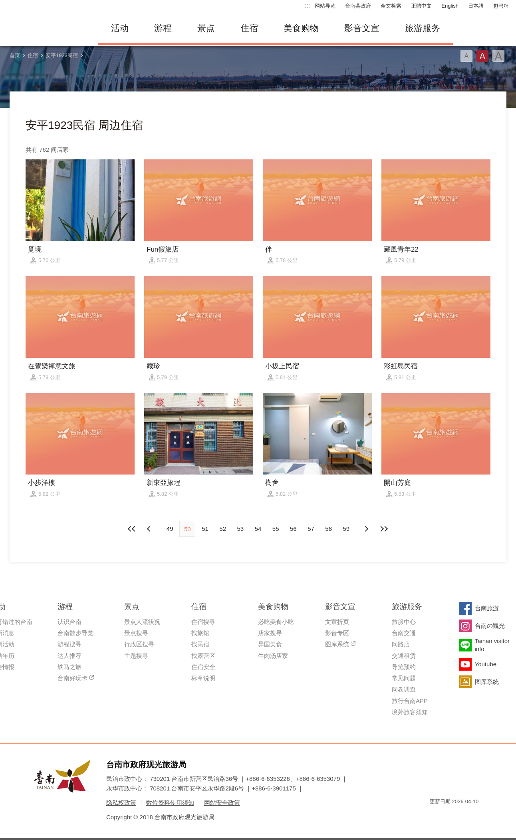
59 (346, 528)
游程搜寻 (69, 644)
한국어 (501, 6)
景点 (206, 28)
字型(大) (498, 56)
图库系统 (337, 644)
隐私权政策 (121, 802)
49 (170, 528)
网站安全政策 (222, 802)
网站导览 (325, 6)
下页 (150, 529)
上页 (366, 529)
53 (240, 528)
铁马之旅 (69, 666)
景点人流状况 (142, 621)
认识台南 (69, 621)
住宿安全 (203, 666)
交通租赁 (404, 655)
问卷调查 (404, 689)
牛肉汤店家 (273, 655)
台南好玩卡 (72, 678)
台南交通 (404, 633)
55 (275, 528)
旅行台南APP (410, 700)
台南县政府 (358, 6)
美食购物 (301, 28)
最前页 (132, 529)
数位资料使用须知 (170, 802)
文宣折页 (337, 621)
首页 (15, 55)
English (449, 6)
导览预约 (404, 666)
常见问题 (404, 678)
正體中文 (421, 6)
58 (328, 528)
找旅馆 (200, 633)
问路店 (401, 644)
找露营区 (203, 655)
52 (222, 528)
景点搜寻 (136, 633)
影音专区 (337, 633)
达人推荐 (69, 655)
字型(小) (466, 56)
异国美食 (270, 644)
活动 (120, 28)
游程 (163, 28)
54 (258, 528)
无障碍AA (464, 816)
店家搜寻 (270, 633)
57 (311, 528)
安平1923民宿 (62, 55)
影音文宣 (361, 28)
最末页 (384, 529)
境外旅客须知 (410, 712)
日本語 (476, 6)
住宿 (249, 28)
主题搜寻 (136, 655)
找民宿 (200, 644)
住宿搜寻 (203, 621)
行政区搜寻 (139, 644)
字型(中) (482, 56)
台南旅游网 (46, 28)
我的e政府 (436, 816)
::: (307, 5)
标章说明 (203, 678)
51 (205, 528)
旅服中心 (404, 621)
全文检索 (391, 6)
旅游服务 (422, 28)
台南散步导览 (75, 633)
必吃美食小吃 (276, 621)
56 (293, 528)
